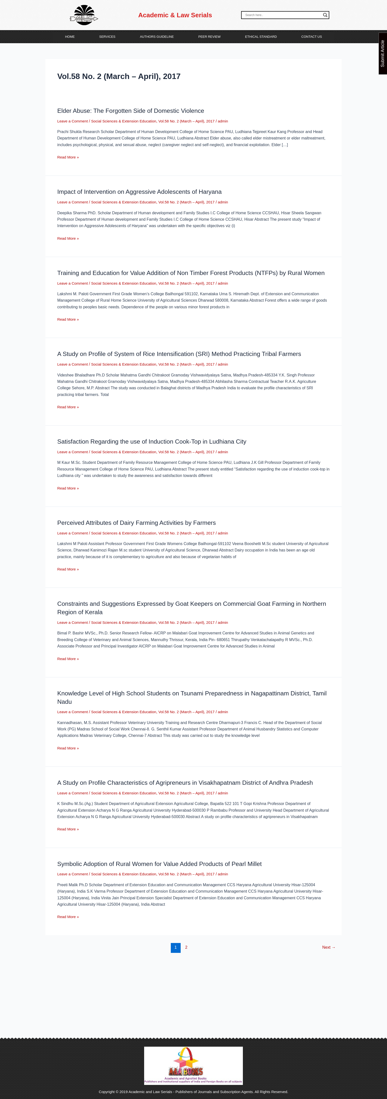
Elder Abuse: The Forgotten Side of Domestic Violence (134, 110)
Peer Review (209, 37)
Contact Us (311, 37)
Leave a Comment (73, 121)
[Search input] (283, 15)
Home (70, 37)
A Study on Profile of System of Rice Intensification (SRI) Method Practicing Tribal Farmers (185, 362)
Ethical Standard (261, 37)
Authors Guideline (157, 37)
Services (107, 37)
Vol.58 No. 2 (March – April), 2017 (193, 121)
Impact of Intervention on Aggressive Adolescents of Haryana (144, 191)
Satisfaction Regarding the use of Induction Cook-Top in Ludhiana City (157, 449)
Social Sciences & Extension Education (127, 121)
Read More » (68, 156)
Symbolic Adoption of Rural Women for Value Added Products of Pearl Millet (165, 872)
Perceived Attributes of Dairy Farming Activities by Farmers (141, 531)
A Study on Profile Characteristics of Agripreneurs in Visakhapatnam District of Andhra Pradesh (192, 791)
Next (328, 955)
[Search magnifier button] (325, 15)
